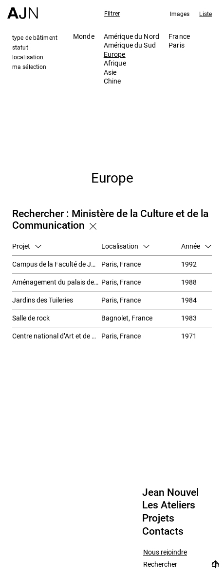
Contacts (163, 531)
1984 (189, 299)
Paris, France (121, 264)
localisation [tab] (27, 57)
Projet (26, 246)
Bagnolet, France (126, 317)
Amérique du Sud (130, 45)
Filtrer (112, 13)
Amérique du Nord (131, 36)
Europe (115, 54)
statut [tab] (20, 47)
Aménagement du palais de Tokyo (56, 281)
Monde (83, 36)
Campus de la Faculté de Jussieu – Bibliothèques (56, 264)
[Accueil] (22, 9)
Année (196, 246)
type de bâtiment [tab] (34, 37)
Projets (158, 518)
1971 (189, 335)
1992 (189, 264)
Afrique (115, 62)
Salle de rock (31, 317)
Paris (176, 45)
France (179, 36)
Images (180, 13)
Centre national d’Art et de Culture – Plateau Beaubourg (56, 335)
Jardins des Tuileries (42, 299)
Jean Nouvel (170, 492)
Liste (205, 13)
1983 (189, 317)
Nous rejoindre (165, 552)
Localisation (125, 246)
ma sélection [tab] (29, 66)
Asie (110, 72)
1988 (189, 281)
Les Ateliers (168, 505)
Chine (112, 80)
